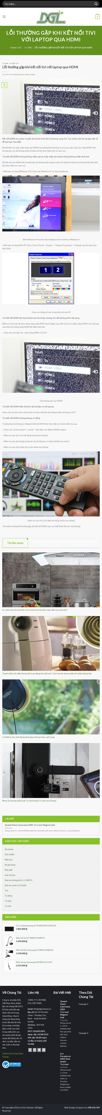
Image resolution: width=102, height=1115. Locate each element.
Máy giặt (8, 870)
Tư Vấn (28, 47)
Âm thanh (9, 849)
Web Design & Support (74, 1107)
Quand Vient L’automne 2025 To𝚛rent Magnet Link (30, 825)
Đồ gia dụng (10, 865)
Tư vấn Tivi (14, 63)
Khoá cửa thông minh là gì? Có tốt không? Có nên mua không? (29, 800)
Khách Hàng (30, 74)
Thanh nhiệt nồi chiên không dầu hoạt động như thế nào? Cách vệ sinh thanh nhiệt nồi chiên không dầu (47, 673)
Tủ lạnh (8, 901)
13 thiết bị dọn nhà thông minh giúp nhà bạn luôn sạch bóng (28, 737)
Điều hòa (8, 859)
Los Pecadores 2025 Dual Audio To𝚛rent (65, 1059)
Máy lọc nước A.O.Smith (15, 885)
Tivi (6, 890)
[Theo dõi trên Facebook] (30, 1050)
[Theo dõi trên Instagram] (34, 1050)
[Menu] (4, 16)
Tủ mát (8, 906)
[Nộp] (96, 4)
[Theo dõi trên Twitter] (39, 1050)
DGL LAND (9, 854)
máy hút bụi (10, 875)
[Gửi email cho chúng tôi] (43, 1050)
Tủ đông (8, 895)
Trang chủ (15, 47)
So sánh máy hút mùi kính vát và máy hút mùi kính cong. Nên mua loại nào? (34, 610)
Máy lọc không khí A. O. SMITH (18, 880)
